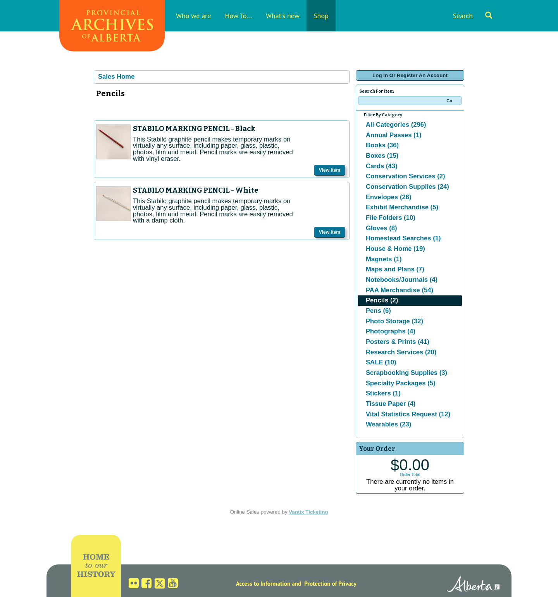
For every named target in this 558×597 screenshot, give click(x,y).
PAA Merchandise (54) (399, 290)
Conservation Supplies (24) (407, 186)
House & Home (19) (395, 248)
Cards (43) (381, 166)
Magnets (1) (384, 259)
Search (472, 15)
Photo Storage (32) (394, 321)
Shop (321, 15)
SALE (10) (381, 362)
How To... (238, 15)
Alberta (473, 585)
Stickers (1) (383, 393)
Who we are (193, 15)
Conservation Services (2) (405, 176)
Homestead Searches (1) (403, 238)
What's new (283, 15)
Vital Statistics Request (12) (408, 414)
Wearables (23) (388, 424)
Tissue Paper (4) (390, 403)
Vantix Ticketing (308, 512)
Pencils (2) (382, 300)
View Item (329, 170)
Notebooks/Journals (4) (401, 279)
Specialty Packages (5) (401, 383)
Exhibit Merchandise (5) (402, 207)
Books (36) (382, 145)
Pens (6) (378, 310)
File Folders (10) (390, 217)
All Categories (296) (396, 124)
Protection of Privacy (330, 583)
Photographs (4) (390, 331)
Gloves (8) (381, 228)
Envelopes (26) (389, 197)
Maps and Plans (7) (395, 269)
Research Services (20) (401, 352)
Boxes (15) (382, 155)
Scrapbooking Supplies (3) (406, 372)
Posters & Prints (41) (397, 341)
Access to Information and (268, 583)
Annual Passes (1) (393, 135)
